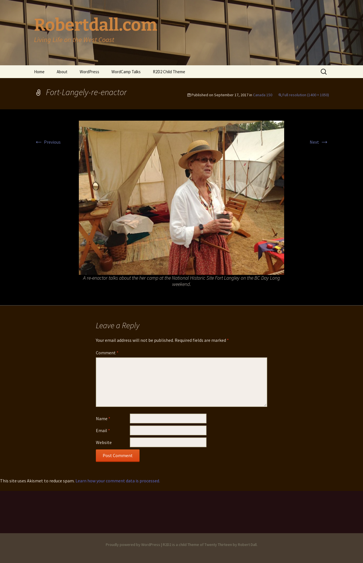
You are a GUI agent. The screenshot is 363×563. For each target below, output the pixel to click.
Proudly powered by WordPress (133, 544)
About (62, 71)
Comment (107, 352)
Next (319, 142)
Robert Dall (247, 544)
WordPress (89, 71)
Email (103, 430)
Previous (47, 142)
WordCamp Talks (126, 71)
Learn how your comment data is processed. (117, 481)
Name (103, 418)
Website (104, 442)
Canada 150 (262, 94)
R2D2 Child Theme (169, 71)
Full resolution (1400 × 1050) (305, 94)
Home (39, 71)
